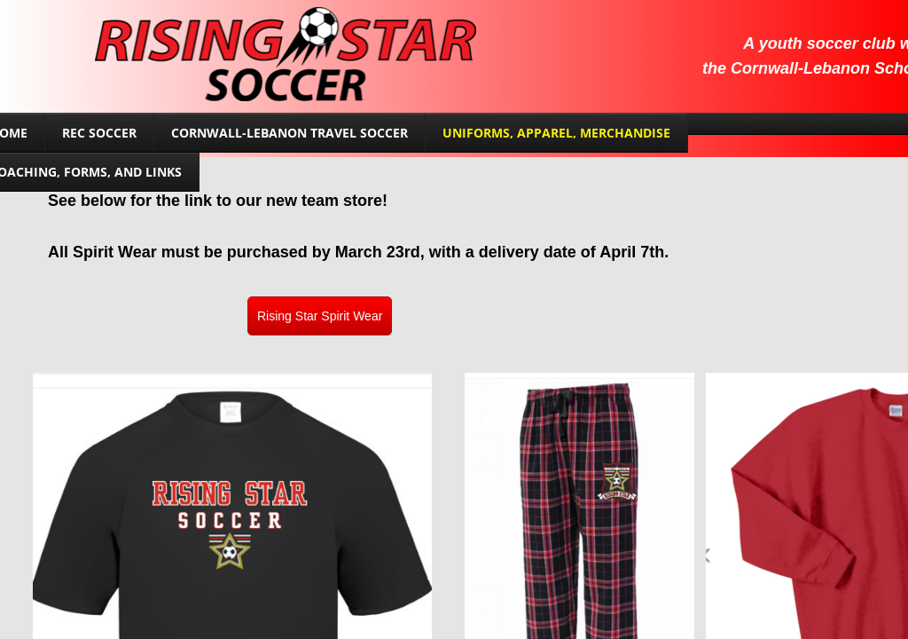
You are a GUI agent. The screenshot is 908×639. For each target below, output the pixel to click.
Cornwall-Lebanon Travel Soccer (289, 132)
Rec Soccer (99, 132)
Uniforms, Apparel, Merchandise (556, 132)
